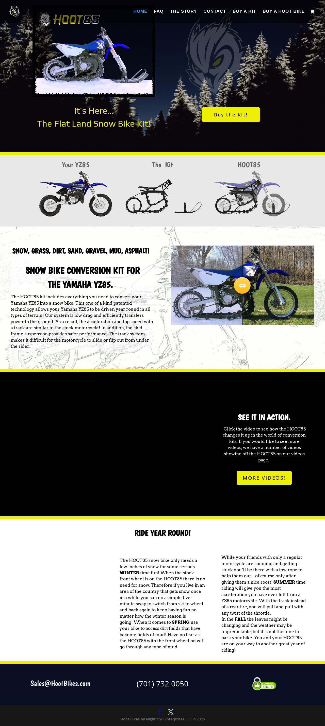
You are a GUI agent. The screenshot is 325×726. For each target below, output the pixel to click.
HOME (140, 12)
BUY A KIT (244, 12)
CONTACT (214, 12)
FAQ (159, 12)
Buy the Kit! (231, 114)
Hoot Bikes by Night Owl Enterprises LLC (156, 719)
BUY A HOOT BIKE (284, 12)
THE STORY (183, 12)
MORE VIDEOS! (264, 477)
